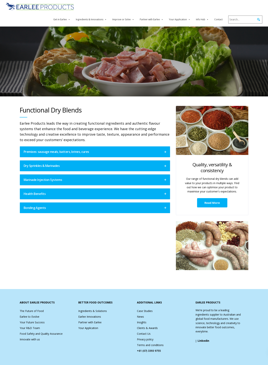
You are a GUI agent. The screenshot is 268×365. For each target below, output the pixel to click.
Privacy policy (145, 339)
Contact (218, 19)
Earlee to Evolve (29, 316)
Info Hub (200, 19)
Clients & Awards (147, 328)
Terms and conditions (150, 345)
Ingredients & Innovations (89, 19)
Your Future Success (32, 322)
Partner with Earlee (150, 19)
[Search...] (245, 19)
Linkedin (202, 341)
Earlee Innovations (89, 316)
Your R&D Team (30, 328)
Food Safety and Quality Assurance (41, 333)
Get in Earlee (60, 19)
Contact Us (144, 333)
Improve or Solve (121, 19)
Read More (212, 203)
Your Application (178, 19)
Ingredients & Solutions (92, 311)
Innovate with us (30, 339)
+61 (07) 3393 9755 (149, 350)
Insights (141, 322)
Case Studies (145, 311)
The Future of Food (32, 311)
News (140, 316)
